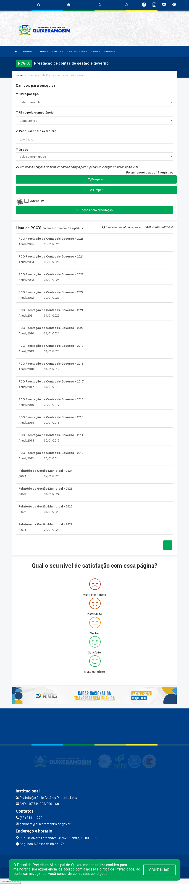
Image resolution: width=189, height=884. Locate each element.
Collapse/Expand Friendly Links (10, 881)
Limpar (96, 190)
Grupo (22, 149)
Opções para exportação (94, 210)
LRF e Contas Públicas (77, 52)
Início (19, 75)
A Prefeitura (26, 52)
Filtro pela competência (35, 112)
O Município (42, 52)
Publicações (109, 52)
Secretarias (57, 52)
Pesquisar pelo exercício (36, 131)
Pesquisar (96, 179)
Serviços (95, 52)
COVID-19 (37, 201)
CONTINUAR (159, 870)
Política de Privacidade (115, 869)
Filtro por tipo (27, 94)
